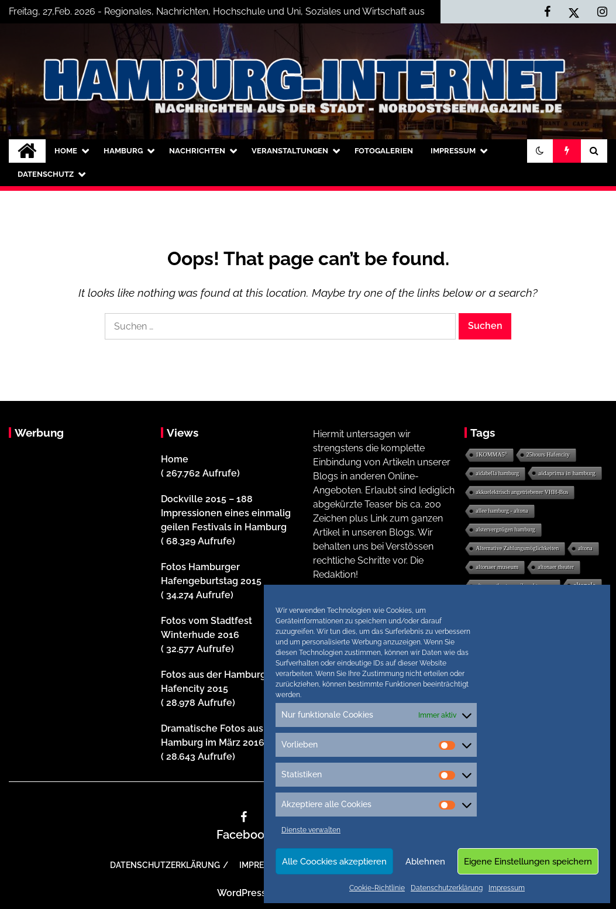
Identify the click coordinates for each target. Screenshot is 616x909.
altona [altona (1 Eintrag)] (585, 548)
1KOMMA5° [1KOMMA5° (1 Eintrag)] (491, 454)
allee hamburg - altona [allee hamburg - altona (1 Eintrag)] (502, 510)
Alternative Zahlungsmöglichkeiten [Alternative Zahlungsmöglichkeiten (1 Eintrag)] (517, 548)
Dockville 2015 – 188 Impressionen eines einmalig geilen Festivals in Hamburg (226, 513)
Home (65, 150)
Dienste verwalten (310, 830)
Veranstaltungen (290, 150)
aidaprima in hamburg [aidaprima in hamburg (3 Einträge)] (567, 472)
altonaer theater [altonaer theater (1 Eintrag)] (556, 567)
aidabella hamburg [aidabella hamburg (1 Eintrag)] (497, 473)
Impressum (506, 888)
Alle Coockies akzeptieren (334, 861)
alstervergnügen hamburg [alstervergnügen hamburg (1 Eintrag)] (505, 529)
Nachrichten (197, 150)
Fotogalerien (384, 150)
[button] (540, 151)
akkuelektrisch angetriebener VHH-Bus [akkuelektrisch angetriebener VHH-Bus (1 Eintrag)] (522, 492)
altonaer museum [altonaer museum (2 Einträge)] (497, 567)
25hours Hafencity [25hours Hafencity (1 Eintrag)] (548, 454)
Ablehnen (425, 861)
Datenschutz (46, 174)
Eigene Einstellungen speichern (528, 861)
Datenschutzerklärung (447, 888)
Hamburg (123, 150)
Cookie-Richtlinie (377, 888)
